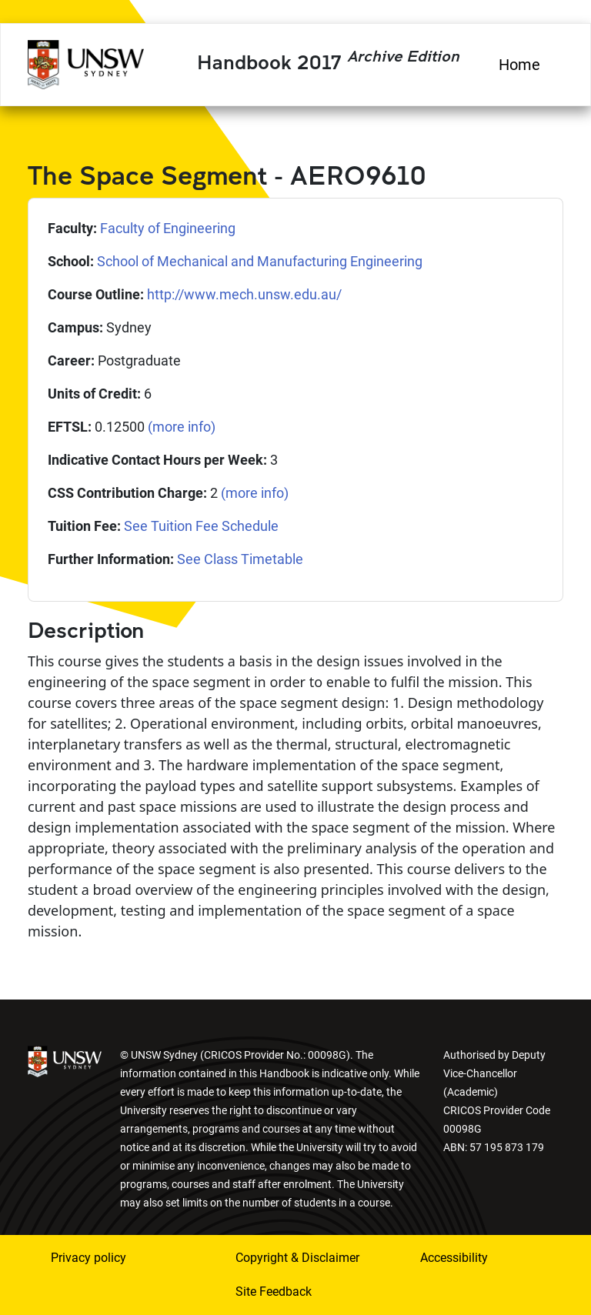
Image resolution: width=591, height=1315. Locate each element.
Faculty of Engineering (167, 228)
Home (519, 64)
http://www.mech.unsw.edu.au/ (244, 294)
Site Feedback (273, 1291)
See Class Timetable (240, 559)
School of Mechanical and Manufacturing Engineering (259, 261)
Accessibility (454, 1257)
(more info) (181, 427)
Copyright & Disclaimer (297, 1257)
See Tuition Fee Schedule (201, 526)
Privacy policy (88, 1257)
